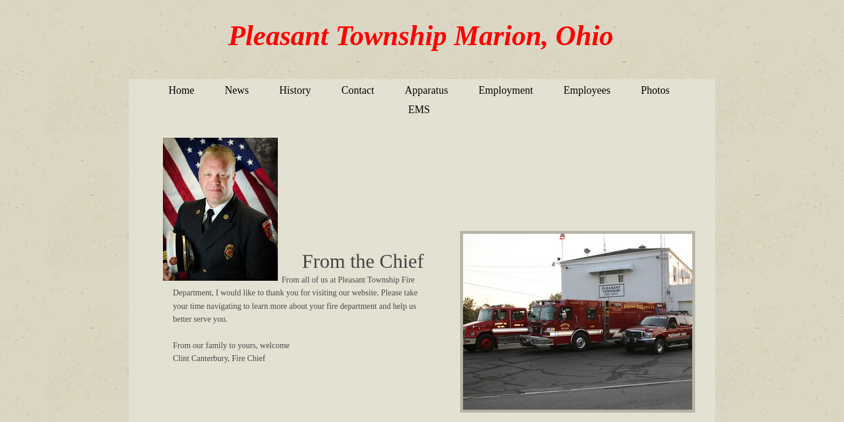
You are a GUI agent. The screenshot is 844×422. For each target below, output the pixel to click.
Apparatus (426, 90)
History (295, 90)
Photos (655, 90)
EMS (419, 109)
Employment (505, 90)
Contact (358, 90)
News (237, 90)
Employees (586, 90)
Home (182, 90)
